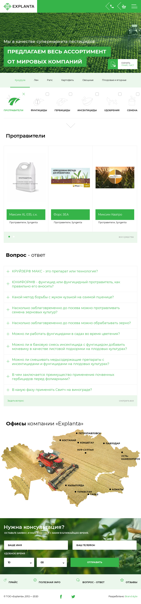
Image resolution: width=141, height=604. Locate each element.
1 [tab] (9, 237)
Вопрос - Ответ (93, 582)
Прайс (13, 582)
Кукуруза (20, 80)
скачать (127, 64)
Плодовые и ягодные (114, 80)
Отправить (94, 562)
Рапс (50, 80)
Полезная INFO (49, 582)
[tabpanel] (26, 189)
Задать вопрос (15, 400)
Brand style (131, 596)
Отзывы (131, 582)
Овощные (87, 80)
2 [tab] (14, 237)
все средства (126, 237)
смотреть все (126, 400)
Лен (36, 80)
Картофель (67, 80)
